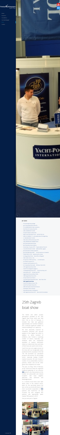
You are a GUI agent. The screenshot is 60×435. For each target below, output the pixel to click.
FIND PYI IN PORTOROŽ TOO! (29, 234)
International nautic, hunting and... (30, 290)
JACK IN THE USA (40, 234)
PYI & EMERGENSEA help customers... (31, 227)
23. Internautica (41, 259)
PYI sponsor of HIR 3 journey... (30, 259)
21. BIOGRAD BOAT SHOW (29, 238)
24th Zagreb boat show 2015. (29, 292)
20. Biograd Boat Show (28, 256)
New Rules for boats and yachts (30, 229)
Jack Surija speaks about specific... (30, 225)
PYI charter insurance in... (29, 261)
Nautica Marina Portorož (41, 247)
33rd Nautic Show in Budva (29, 288)
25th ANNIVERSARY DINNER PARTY (30, 241)
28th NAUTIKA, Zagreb (41, 249)
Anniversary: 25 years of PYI (29, 247)
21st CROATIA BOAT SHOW (29, 249)
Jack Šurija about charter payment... (31, 250)
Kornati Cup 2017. (36, 272)
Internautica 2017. (27, 272)
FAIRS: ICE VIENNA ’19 (27, 236)
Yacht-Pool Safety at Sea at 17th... (30, 283)
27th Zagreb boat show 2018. (29, 267)
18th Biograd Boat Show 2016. (29, 276)
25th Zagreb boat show (28, 281)
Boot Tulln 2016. (42, 279)
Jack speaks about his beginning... (41, 236)
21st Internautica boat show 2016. (30, 279)
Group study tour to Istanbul (42, 252)
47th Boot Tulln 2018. (40, 265)
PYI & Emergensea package (29, 223)
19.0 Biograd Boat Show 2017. (29, 270)
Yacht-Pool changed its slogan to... (30, 268)
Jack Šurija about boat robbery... (30, 245)
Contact (3, 24)
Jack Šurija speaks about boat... (29, 243)
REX (23, 372)
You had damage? (8, 20)
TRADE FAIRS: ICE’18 (27, 254)
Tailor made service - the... (29, 258)
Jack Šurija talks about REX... (29, 252)
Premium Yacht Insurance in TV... (30, 263)
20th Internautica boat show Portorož (31, 286)
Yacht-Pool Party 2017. (42, 270)
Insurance (8, 15)
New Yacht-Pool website (42, 292)
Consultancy (4, 17)
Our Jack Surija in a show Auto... (30, 232)
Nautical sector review (38, 254)
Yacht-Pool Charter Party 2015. (30, 285)
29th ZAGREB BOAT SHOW (29, 230)
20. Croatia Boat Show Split (29, 265)
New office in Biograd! (39, 256)
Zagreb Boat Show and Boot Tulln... (31, 274)
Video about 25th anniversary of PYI (31, 239)
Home (3, 13)
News (8, 22)
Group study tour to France (29, 277)
